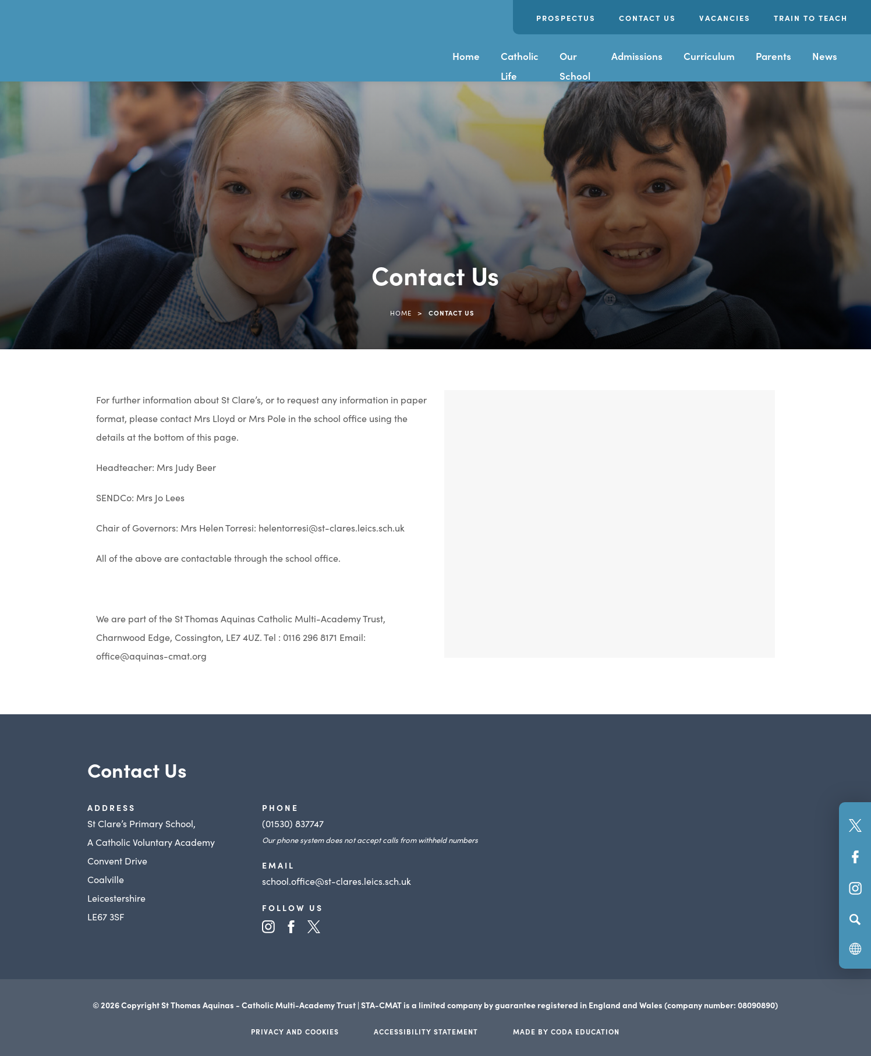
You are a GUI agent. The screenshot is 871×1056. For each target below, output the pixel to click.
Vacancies (724, 17)
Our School (575, 66)
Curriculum (709, 56)
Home (466, 56)
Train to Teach (811, 17)
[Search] (855, 919)
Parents (773, 56)
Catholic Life (520, 66)
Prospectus (566, 17)
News (824, 56)
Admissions (637, 56)
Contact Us (647, 17)
